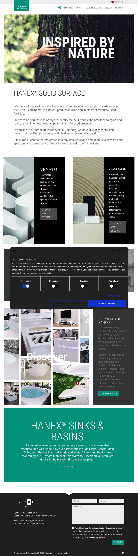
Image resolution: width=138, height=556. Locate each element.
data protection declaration (103, 528)
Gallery (108, 8)
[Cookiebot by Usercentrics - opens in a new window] (114, 251)
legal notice (50, 553)
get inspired (107, 393)
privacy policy (63, 553)
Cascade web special (116, 227)
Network (119, 8)
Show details (114, 296)
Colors (79, 8)
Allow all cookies (107, 303)
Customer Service (94, 8)
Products (68, 8)
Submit (116, 542)
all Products (66, 467)
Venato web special (46, 213)
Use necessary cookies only (69, 303)
